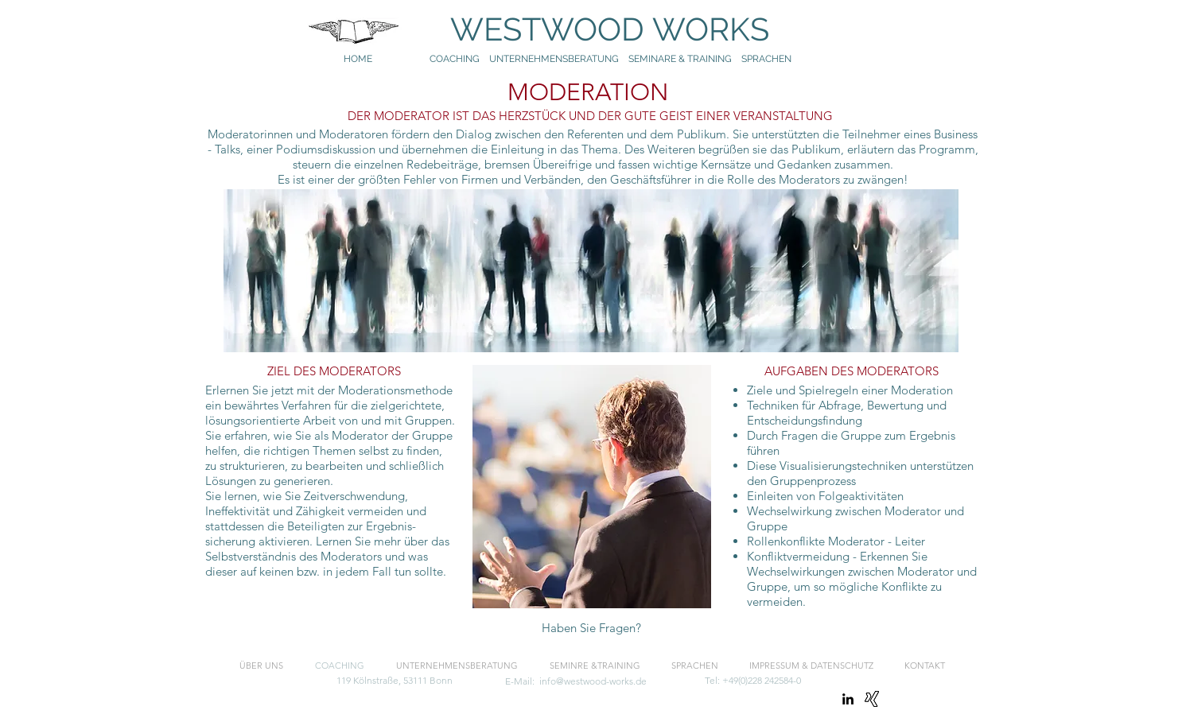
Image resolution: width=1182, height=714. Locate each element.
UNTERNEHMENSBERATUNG (558, 58)
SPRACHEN (767, 58)
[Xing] (872, 699)
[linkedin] (848, 699)
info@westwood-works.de (593, 681)
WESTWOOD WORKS (594, 29)
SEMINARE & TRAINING (680, 58)
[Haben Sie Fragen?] (591, 629)
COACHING (455, 58)
